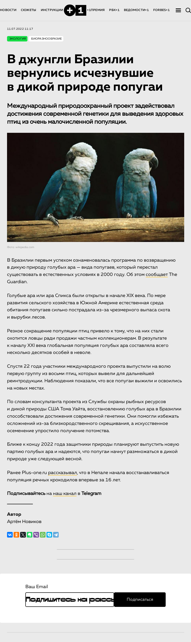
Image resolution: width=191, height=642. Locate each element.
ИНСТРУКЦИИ (52, 10)
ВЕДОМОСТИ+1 (136, 10)
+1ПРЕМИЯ (96, 10)
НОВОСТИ (8, 10)
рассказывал (62, 472)
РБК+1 (114, 10)
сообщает (157, 274)
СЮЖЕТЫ (28, 10)
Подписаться (140, 599)
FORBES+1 (161, 10)
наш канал (64, 493)
